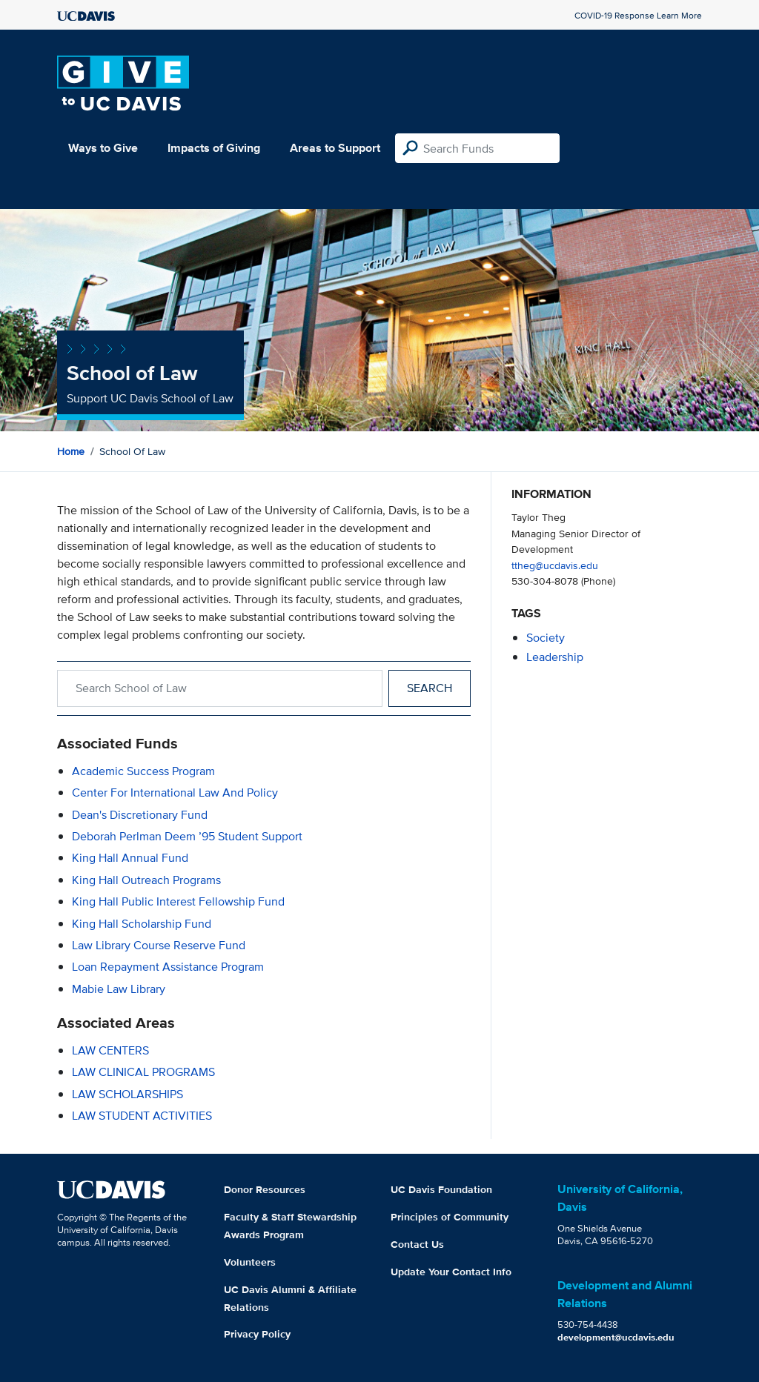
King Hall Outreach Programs (146, 879)
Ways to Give (103, 147)
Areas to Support (335, 147)
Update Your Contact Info (451, 1271)
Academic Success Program (143, 771)
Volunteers (250, 1262)
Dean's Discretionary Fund (140, 814)
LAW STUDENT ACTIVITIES (142, 1115)
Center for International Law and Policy (175, 792)
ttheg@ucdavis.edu (554, 565)
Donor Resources (264, 1189)
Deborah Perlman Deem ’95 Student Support (187, 836)
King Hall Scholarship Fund (141, 923)
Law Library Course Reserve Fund (158, 945)
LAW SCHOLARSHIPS (127, 1094)
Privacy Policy (257, 1333)
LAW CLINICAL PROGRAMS (143, 1071)
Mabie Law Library (118, 988)
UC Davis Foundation (441, 1189)
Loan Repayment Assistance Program (168, 966)
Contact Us (417, 1244)
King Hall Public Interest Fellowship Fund (178, 901)
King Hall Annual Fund (130, 857)
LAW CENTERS (110, 1050)
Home (70, 451)
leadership (554, 656)
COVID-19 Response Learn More (638, 15)
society (545, 637)
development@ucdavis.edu (616, 1337)
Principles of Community (449, 1216)
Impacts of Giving (214, 147)
